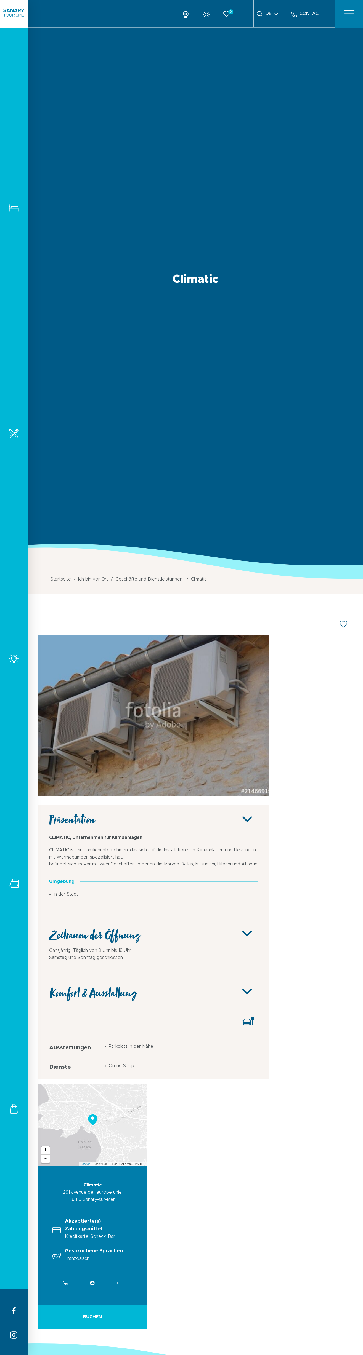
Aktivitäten (14, 658)
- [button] (45, 1159)
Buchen (92, 1317)
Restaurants (14, 433)
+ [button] (45, 1150)
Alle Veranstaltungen (14, 883)
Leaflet (85, 1164)
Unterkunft (14, 208)
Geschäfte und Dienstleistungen (14, 1108)
